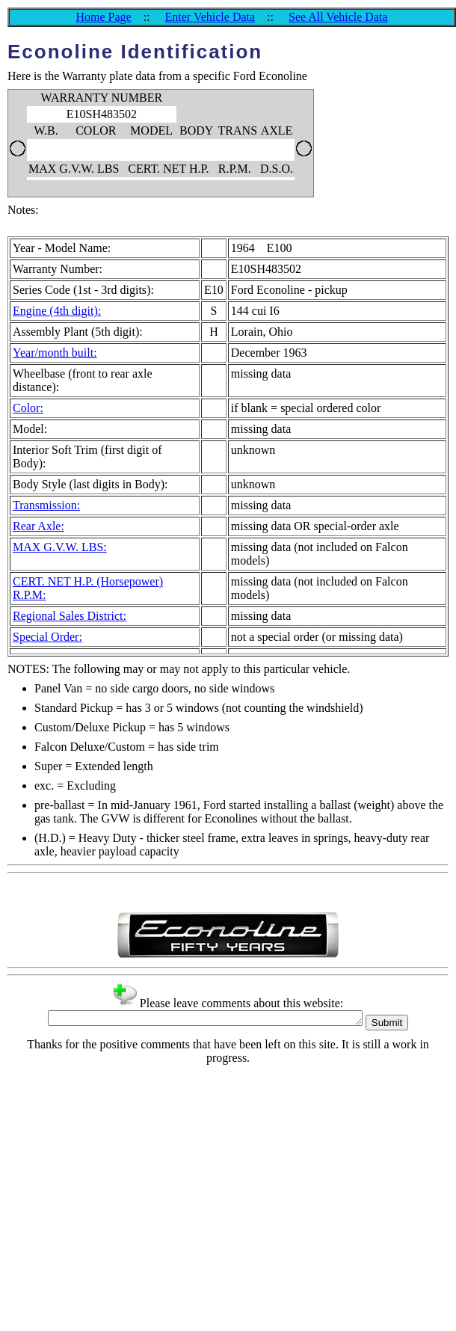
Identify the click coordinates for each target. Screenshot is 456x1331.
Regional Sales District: (69, 615)
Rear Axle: (38, 526)
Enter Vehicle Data (210, 16)
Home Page (103, 16)
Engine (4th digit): (57, 310)
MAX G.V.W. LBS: (60, 547)
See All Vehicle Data (338, 16)
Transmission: (46, 505)
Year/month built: (55, 352)
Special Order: (47, 636)
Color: (28, 408)
